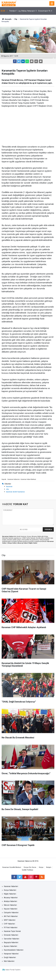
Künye (41, 867)
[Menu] (52, 3)
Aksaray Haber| (23, 543)
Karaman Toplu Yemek (12, 931)
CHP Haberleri (9, 924)
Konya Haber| (12, 543)
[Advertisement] (28, 126)
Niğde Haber (33, 543)
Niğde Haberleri (10, 894)
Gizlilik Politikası (27, 870)
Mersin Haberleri (10, 905)
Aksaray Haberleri (11, 898)
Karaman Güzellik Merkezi (11, 867)
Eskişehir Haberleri (11, 912)
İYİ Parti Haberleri (10, 927)
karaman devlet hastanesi (15, 492)
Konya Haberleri (10, 890)
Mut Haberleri (9, 961)
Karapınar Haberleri (11, 954)
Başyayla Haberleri (11, 942)
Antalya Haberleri (10, 901)
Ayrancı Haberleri (10, 946)
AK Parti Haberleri (11, 916)
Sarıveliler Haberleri (11, 939)
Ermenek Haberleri (11, 935)
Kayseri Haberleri (10, 909)
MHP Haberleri (9, 920)
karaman (9, 486)
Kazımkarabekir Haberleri (13, 950)
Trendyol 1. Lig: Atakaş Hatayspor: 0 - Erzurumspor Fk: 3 (30, 11)
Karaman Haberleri (11, 886)
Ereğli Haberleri (10, 957)
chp (7, 489)
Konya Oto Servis (30, 867)
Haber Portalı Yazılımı (12, 970)
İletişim (48, 867)
